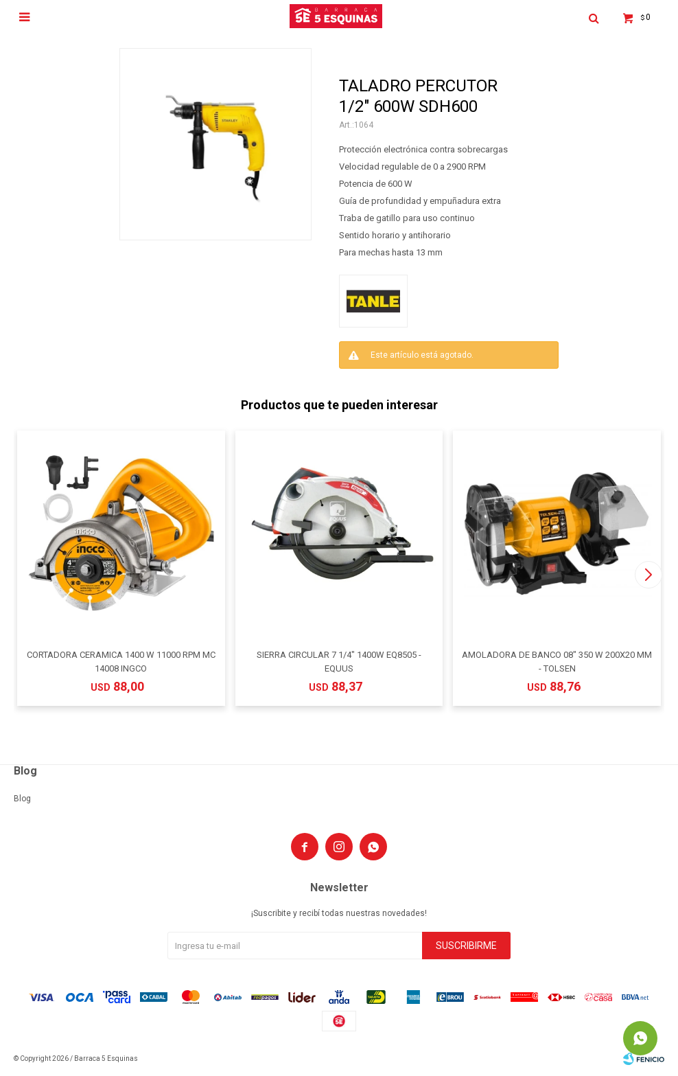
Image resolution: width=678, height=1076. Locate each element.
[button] (648, 575)
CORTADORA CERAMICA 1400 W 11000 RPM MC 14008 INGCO (121, 662)
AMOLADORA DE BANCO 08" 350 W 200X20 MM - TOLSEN (557, 662)
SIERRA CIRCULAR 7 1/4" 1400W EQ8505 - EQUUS (339, 662)
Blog (22, 798)
